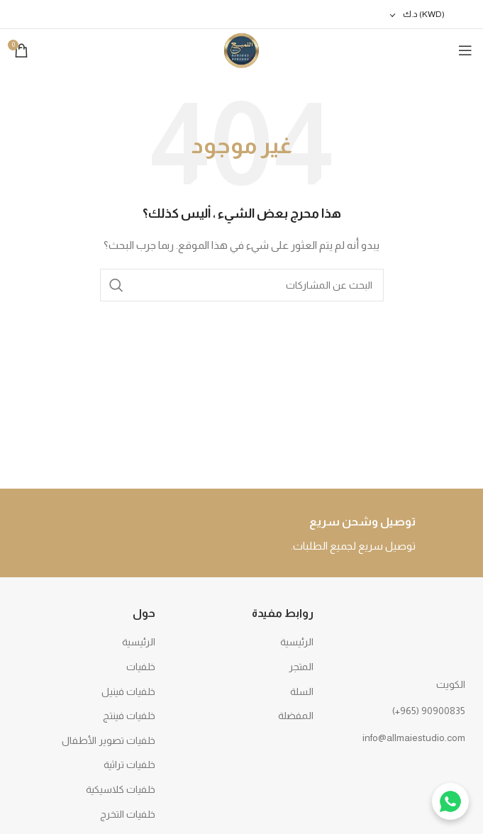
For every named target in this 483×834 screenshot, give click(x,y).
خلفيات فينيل (128, 691)
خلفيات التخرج (127, 814)
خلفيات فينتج (129, 715)
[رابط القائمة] (400, 710)
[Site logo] (241, 49)
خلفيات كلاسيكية (120, 789)
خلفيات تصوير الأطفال (108, 740)
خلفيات (140, 666)
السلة (301, 691)
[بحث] (242, 285)
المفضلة (295, 715)
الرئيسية (296, 641)
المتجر (301, 666)
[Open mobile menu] (465, 50)
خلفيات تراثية (129, 764)
